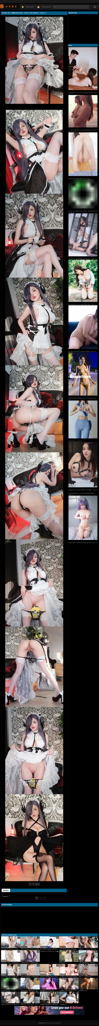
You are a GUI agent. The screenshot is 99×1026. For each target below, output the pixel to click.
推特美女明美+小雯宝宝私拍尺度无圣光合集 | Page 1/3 (82, 542)
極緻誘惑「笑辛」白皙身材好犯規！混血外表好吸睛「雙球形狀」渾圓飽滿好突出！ (10, 963)
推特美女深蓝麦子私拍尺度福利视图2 (30, 949)
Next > (37, 884)
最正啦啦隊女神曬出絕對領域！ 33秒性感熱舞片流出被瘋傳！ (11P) (69, 949)
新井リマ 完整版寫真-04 (85, 977)
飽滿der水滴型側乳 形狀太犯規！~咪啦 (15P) (49, 977)
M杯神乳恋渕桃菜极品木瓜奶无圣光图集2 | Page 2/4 (82, 351)
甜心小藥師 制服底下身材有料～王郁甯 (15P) (49, 949)
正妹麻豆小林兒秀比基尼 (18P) (68, 990)
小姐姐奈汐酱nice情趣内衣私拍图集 (30, 963)
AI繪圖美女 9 (63, 1004)
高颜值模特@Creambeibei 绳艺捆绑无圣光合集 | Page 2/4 (82, 93)
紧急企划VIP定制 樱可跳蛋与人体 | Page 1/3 (79, 178)
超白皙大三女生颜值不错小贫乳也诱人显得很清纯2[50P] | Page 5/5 (82, 211)
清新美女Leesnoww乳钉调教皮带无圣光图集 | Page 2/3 (82, 490)
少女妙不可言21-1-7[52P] (8, 990)
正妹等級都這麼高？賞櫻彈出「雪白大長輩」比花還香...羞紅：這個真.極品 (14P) (88, 963)
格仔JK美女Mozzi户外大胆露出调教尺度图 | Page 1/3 (82, 304)
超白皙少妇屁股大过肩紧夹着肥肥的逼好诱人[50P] (30, 977)
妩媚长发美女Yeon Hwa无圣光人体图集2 (10, 1004)
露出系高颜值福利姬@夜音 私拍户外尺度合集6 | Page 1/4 (82, 399)
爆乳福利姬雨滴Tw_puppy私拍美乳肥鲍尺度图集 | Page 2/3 (81, 494)
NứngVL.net (8, 6)
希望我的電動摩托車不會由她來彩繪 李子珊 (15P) (49, 1004)
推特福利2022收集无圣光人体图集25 (30, 990)
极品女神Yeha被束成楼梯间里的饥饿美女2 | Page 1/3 (82, 259)
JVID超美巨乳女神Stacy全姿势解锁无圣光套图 (10, 949)
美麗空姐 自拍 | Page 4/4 (75, 441)
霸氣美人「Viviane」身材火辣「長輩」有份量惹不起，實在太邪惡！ (88, 949)
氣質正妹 (62, 963)
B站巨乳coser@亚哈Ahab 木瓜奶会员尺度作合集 (49, 951)
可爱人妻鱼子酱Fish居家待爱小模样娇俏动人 (10, 977)
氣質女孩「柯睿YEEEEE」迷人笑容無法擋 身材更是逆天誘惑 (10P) (30, 1004)
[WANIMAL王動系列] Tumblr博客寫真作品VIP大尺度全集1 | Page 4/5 (82, 130)
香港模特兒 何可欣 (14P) (47, 990)
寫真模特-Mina (83, 990)
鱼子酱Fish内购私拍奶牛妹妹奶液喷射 (69, 977)
